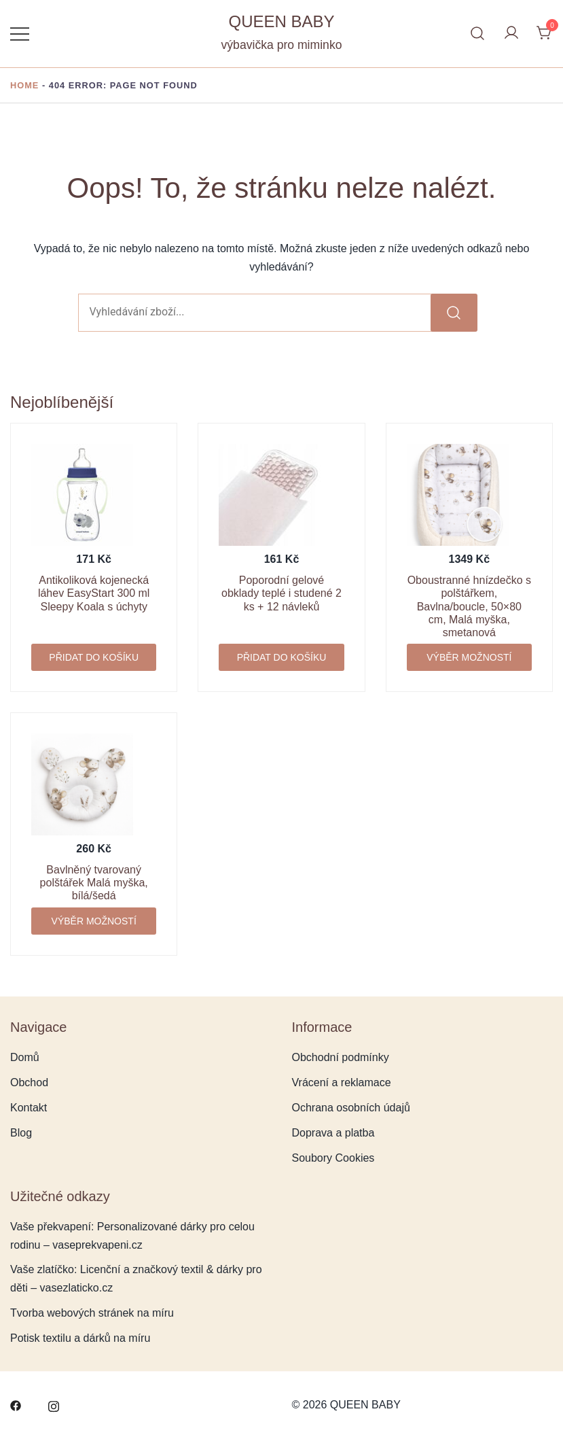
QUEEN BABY (281, 21)
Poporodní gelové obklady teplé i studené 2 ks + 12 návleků (281, 593)
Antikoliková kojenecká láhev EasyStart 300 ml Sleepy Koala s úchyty (94, 593)
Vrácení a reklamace (341, 1082)
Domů (24, 1057)
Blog (21, 1133)
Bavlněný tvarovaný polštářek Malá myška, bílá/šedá (94, 882)
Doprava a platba (333, 1133)
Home (24, 85)
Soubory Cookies (333, 1158)
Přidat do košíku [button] (94, 657)
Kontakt (28, 1107)
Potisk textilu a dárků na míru (80, 1338)
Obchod (29, 1082)
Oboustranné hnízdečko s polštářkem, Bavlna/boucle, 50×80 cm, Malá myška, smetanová (469, 606)
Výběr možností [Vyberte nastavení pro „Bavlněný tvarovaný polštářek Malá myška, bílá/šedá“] (94, 921)
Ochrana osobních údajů (351, 1107)
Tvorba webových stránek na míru (92, 1313)
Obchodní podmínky (340, 1057)
